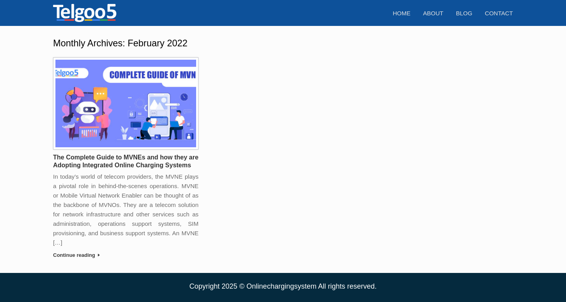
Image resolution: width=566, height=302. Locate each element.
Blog (464, 13)
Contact (499, 13)
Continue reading (76, 255)
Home (401, 13)
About (433, 13)
